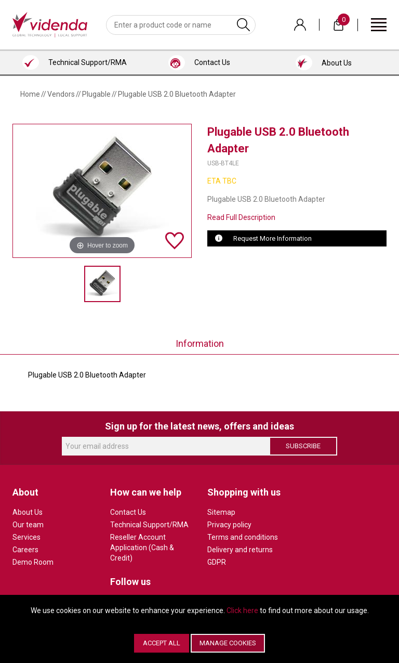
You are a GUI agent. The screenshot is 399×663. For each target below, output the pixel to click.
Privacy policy (229, 525)
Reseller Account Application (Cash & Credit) (142, 547)
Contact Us (128, 512)
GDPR (216, 562)
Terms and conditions (242, 537)
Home (30, 94)
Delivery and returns (240, 549)
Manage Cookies (228, 643)
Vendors (61, 94)
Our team (28, 525)
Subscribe (303, 446)
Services (26, 537)
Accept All (161, 643)
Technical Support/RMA (149, 525)
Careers (25, 549)
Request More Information (272, 238)
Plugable (96, 94)
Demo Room (33, 562)
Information (200, 343)
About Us (27, 512)
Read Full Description (241, 217)
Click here (242, 610)
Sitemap (221, 512)
